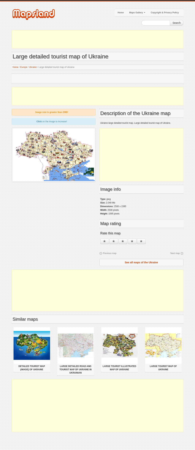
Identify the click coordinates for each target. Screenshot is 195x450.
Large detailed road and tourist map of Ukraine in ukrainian (76, 369)
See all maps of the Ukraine (141, 262)
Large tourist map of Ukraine (163, 368)
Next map (175, 253)
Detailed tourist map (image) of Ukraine (31, 368)
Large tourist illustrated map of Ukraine (119, 368)
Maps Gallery (137, 12)
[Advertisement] (98, 39)
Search (177, 22)
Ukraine (33, 67)
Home (121, 12)
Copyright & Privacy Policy (165, 12)
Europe (23, 67)
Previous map (109, 253)
